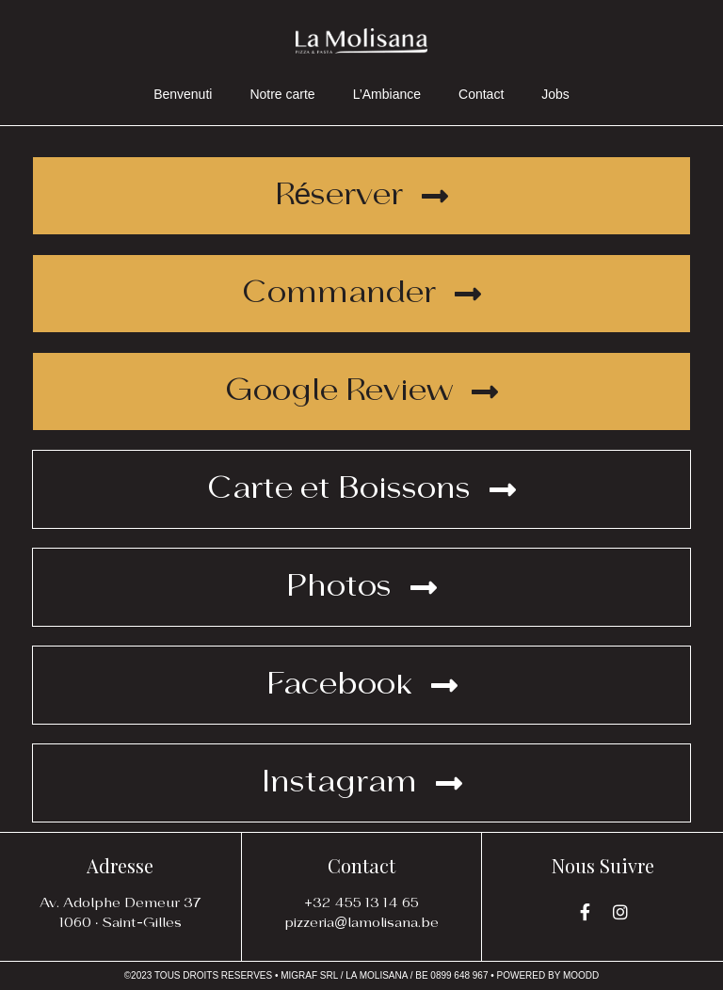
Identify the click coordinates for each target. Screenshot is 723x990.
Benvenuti (182, 94)
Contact (481, 94)
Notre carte (281, 94)
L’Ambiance (387, 94)
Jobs (555, 94)
